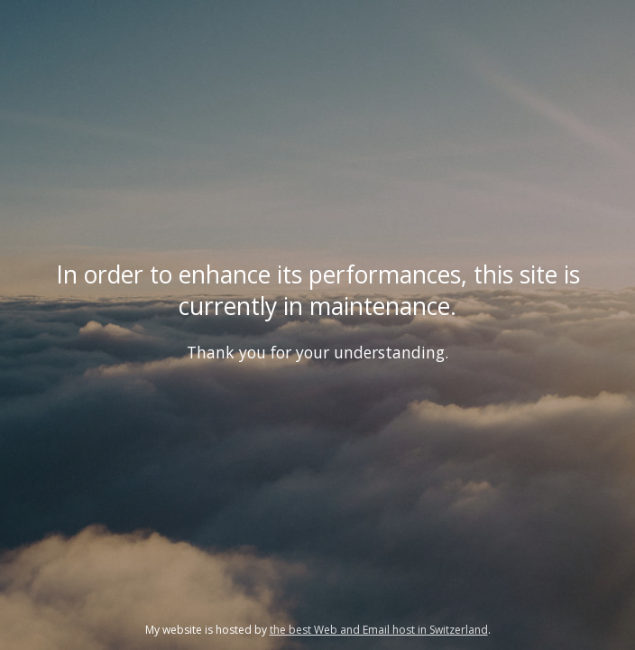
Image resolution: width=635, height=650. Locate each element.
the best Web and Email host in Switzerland (379, 629)
